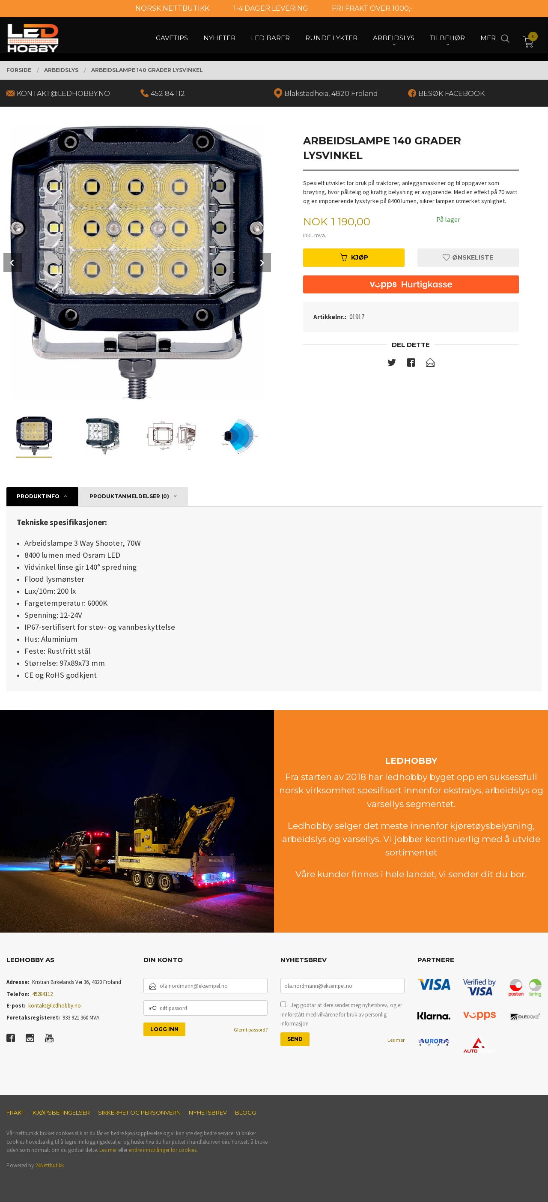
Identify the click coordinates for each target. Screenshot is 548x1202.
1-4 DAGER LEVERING (270, 8)
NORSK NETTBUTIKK (172, 8)
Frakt (15, 1112)
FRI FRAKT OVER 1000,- (372, 8)
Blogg (245, 1112)
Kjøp (354, 257)
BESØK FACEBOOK (451, 94)
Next (261, 262)
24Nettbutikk (49, 1165)
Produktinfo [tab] (38, 496)
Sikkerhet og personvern (139, 1112)
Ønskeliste (468, 257)
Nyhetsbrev (208, 1112)
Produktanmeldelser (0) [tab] (129, 496)
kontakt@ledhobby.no (54, 1005)
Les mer (396, 1040)
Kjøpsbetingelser (61, 1112)
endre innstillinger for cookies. (163, 1150)
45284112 (42, 994)
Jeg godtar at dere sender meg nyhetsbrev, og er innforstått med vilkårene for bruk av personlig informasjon (341, 1014)
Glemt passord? (251, 1029)
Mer (488, 39)
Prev (12, 262)
